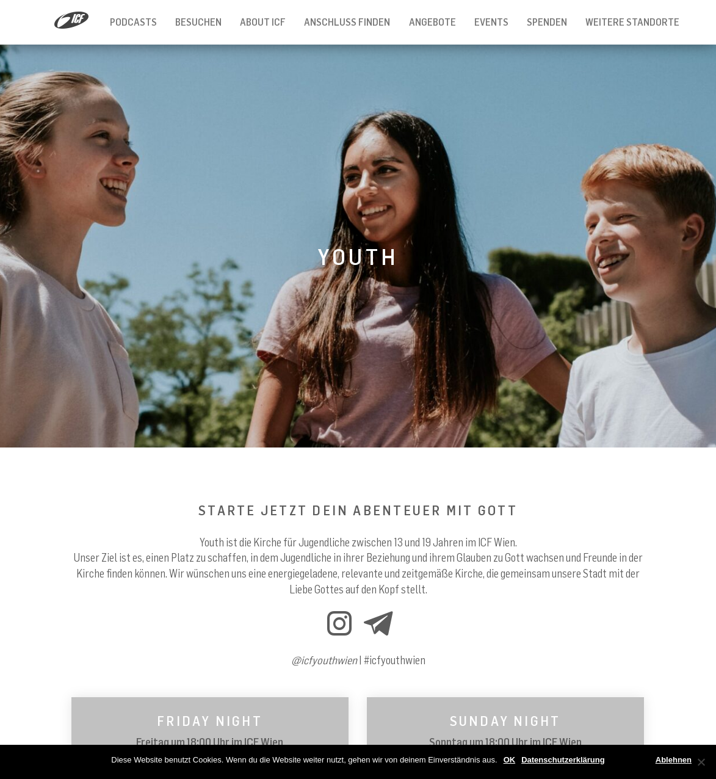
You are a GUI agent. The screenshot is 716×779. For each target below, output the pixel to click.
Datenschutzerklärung (563, 759)
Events (491, 22)
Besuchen (198, 22)
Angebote (432, 22)
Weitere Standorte (632, 22)
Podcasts (133, 22)
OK (510, 759)
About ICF (263, 22)
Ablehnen (674, 759)
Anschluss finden (347, 22)
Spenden (547, 22)
